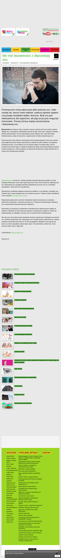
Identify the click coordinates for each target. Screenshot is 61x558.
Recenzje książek (11, 487)
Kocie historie (10, 503)
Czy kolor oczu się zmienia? (26, 496)
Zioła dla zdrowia (11, 491)
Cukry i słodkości (11, 468)
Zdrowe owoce (11, 485)
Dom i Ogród (10, 464)
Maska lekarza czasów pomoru (27, 486)
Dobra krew (10, 505)
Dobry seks (10, 522)
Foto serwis (10, 513)
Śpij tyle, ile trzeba (20, 317)
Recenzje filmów (11, 501)
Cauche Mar (56, 59)
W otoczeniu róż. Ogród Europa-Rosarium (30, 521)
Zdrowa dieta (10, 518)
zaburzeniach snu (17, 232)
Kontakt (47, 453)
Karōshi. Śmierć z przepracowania (28, 477)
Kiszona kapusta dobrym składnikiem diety (30, 530)
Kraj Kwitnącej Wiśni (12, 470)
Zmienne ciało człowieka (25, 515)
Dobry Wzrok (10, 456)
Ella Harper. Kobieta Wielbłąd (27, 469)
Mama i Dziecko (11, 458)
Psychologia (10, 493)
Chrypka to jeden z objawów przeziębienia (30, 505)
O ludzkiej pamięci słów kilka (23, 326)
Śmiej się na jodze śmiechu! (22, 403)
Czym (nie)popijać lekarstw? (23, 334)
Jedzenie (9, 480)
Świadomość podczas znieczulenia (25, 377)
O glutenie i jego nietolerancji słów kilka (26, 283)
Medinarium (10, 478)
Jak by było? (10, 520)
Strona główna (5, 63)
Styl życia (9, 495)
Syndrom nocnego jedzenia (22, 291)
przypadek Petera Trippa (19, 195)
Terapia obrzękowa (20, 300)
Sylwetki (9, 509)
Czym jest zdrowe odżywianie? (27, 471)
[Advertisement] (30, 12)
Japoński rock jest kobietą (26, 535)
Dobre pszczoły (11, 489)
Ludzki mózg (10, 472)
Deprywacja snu (19, 394)
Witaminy (9, 474)
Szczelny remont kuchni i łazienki (28, 537)
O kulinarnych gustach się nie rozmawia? (30, 532)
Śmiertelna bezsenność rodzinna (24, 274)
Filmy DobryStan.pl (12, 507)
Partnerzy (9, 515)
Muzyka (9, 466)
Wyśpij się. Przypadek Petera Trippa (25, 343)
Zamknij (57, 556)
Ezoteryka (9, 511)
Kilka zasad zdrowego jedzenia (24, 308)
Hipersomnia (18, 386)
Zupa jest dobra (19, 351)
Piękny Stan (10, 476)
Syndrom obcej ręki (24, 513)
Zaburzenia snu (14, 63)
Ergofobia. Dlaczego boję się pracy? (29, 507)
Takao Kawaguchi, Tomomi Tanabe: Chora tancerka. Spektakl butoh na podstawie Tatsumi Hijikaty (30, 458)
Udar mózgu (18, 369)
